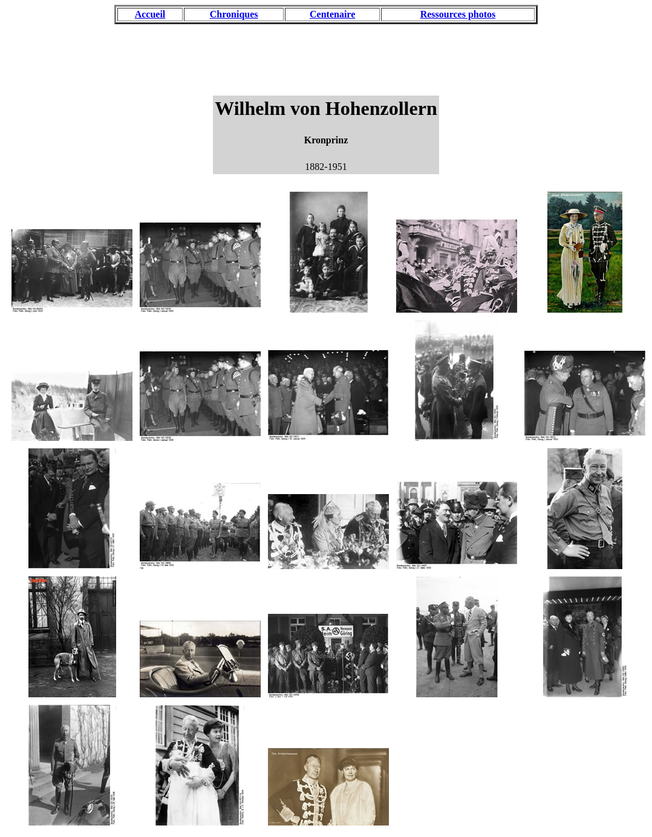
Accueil (150, 14)
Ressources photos (458, 14)
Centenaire (332, 14)
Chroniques (234, 14)
